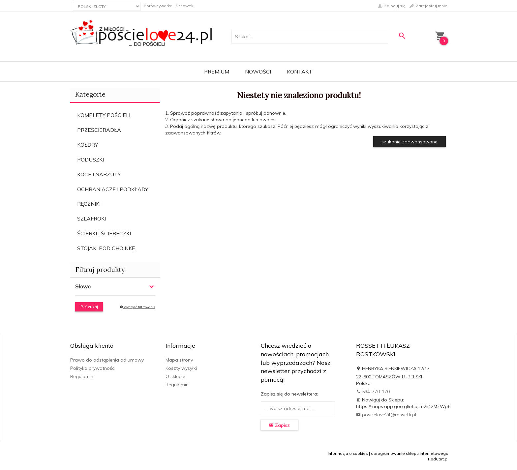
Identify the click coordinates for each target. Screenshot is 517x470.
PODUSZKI (90, 159)
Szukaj (89, 306)
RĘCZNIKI (89, 203)
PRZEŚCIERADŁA (99, 130)
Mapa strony (179, 360)
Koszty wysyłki (181, 368)
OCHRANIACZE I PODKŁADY (112, 189)
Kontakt (299, 71)
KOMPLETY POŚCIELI (103, 115)
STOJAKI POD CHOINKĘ (106, 248)
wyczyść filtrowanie (137, 307)
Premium (216, 71)
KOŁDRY (87, 144)
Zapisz (279, 425)
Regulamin (81, 376)
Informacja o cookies (348, 453)
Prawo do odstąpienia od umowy (107, 360)
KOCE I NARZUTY (99, 174)
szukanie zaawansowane (409, 142)
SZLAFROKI (91, 218)
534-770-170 (373, 392)
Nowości (258, 71)
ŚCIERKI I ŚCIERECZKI (104, 233)
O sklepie (175, 376)
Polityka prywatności (92, 368)
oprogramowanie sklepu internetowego (409, 453)
